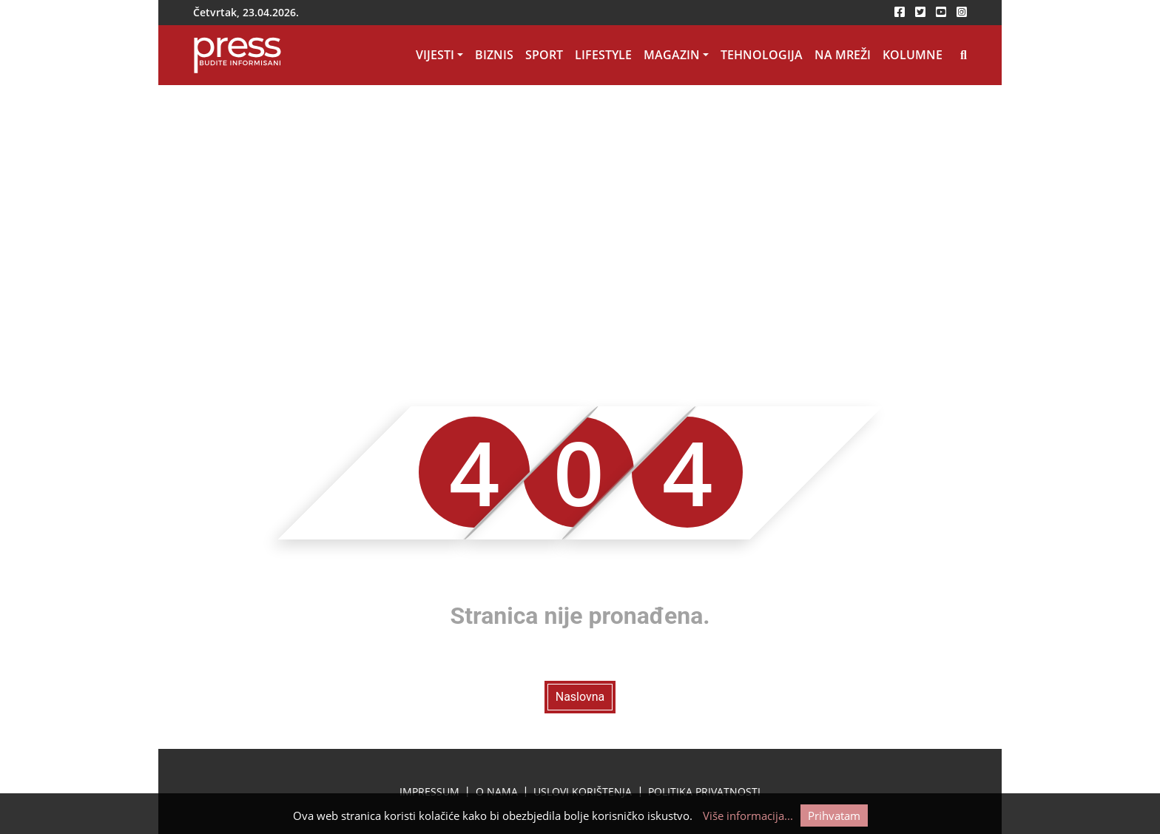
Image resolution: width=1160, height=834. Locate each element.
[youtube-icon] (941, 12)
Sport (544, 55)
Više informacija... (748, 815)
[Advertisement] (580, 196)
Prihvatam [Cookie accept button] (834, 815)
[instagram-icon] (962, 12)
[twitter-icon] (920, 12)
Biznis (494, 55)
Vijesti (435, 55)
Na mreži (843, 55)
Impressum (429, 791)
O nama (497, 791)
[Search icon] (963, 55)
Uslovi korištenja (582, 791)
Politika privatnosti (704, 791)
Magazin (672, 55)
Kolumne (912, 55)
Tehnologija (762, 55)
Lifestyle (603, 55)
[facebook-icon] (899, 12)
